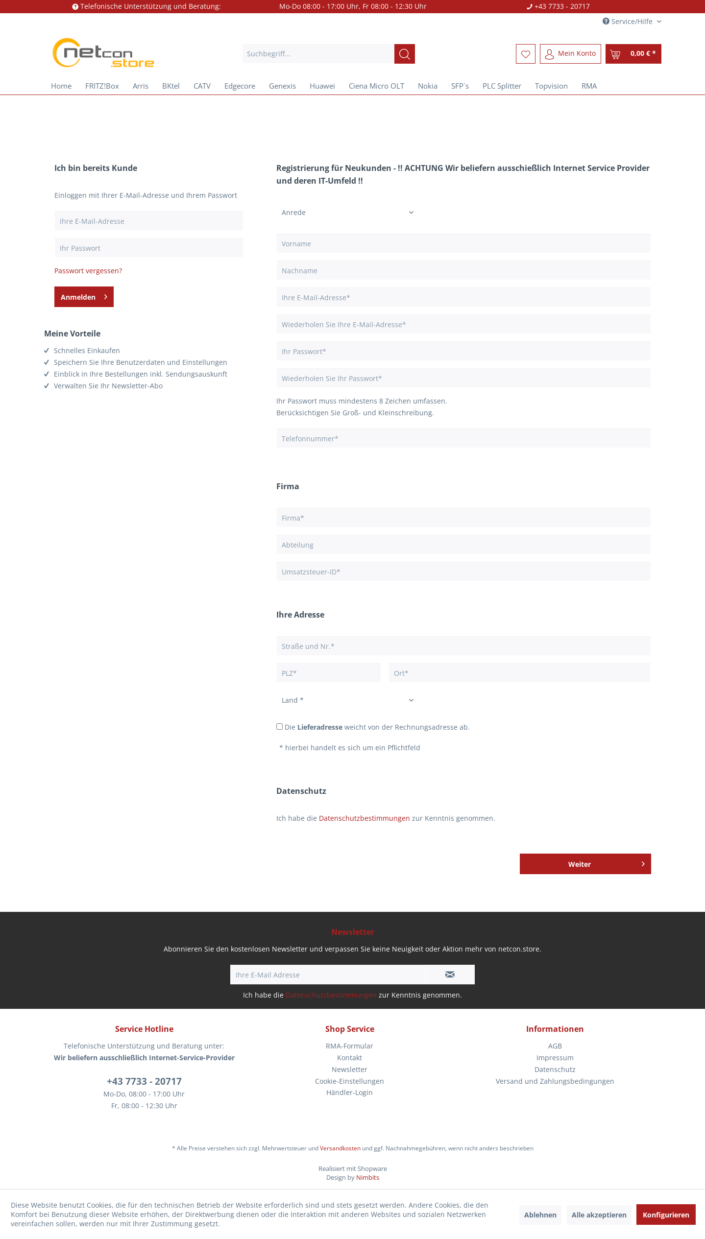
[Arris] (140, 86)
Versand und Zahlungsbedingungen (555, 1081)
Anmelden (84, 295)
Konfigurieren (666, 1214)
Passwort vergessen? (88, 270)
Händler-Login (349, 1092)
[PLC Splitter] (502, 86)
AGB (555, 1045)
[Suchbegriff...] (328, 54)
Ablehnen (540, 1214)
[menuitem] (328, 54)
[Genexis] (282, 86)
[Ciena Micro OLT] (376, 86)
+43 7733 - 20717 (144, 1081)
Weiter (606, 862)
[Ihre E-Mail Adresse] (328, 974)
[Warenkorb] (633, 54)
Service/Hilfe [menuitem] (629, 21)
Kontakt (349, 1057)
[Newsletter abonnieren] (450, 974)
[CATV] (202, 86)
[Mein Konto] (570, 54)
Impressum (555, 1057)
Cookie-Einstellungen (349, 1081)
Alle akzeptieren (599, 1214)
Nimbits (367, 1177)
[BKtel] (171, 86)
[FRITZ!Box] (102, 86)
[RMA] (589, 86)
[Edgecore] (240, 86)
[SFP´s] (460, 86)
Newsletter (349, 1069)
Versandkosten (340, 1148)
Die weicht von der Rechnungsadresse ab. (377, 727)
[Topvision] (551, 86)
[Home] (61, 86)
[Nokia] (427, 86)
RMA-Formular (349, 1045)
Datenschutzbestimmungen (364, 818)
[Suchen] (404, 54)
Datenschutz (555, 1069)
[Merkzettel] (525, 54)
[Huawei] (322, 86)
